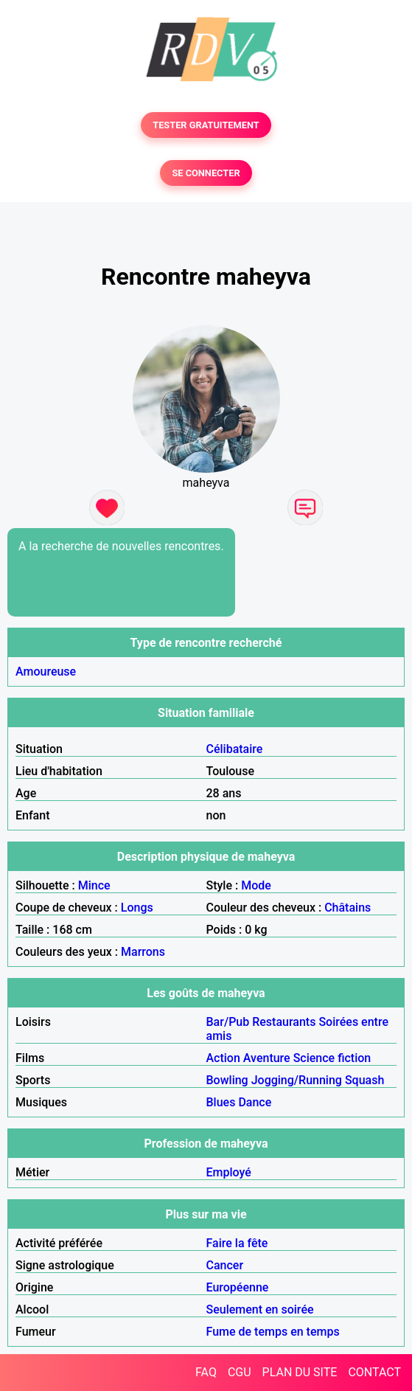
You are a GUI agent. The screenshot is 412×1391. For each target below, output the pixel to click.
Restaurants (283, 1022)
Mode (256, 885)
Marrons (143, 952)
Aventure (266, 1058)
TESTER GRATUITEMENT (206, 125)
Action (223, 1058)
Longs (137, 908)
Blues (221, 1102)
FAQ (206, 1372)
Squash (364, 1080)
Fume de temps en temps (273, 1332)
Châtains (347, 908)
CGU (239, 1372)
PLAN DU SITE (300, 1372)
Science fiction (332, 1058)
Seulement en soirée (260, 1309)
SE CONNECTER (206, 172)
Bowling (227, 1080)
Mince (94, 885)
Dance (254, 1102)
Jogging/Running (296, 1080)
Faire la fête (237, 1243)
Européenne (237, 1287)
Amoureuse (45, 672)
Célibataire (234, 749)
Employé (228, 1172)
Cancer (225, 1265)
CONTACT (374, 1372)
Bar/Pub (228, 1022)
